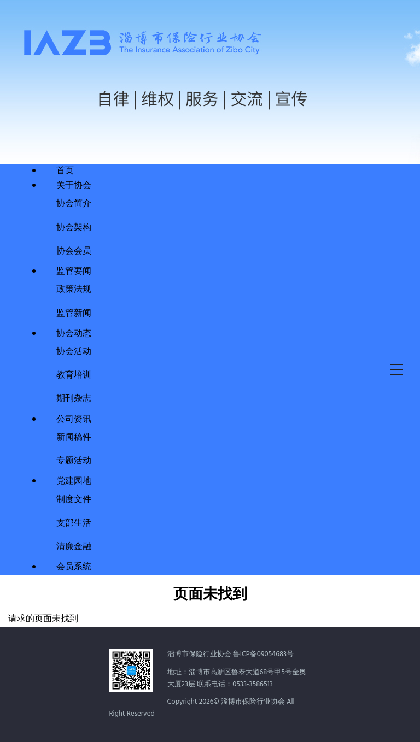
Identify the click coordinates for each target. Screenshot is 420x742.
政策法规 (73, 288)
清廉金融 (73, 545)
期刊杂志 (73, 397)
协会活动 (73, 350)
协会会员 (73, 250)
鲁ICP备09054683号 (263, 654)
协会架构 (73, 226)
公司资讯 (73, 420)
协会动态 (73, 334)
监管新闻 (73, 312)
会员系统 (73, 567)
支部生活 (73, 522)
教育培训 (73, 374)
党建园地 (73, 481)
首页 (65, 171)
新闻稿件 (73, 436)
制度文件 (73, 498)
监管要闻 (73, 271)
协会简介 (73, 202)
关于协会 (73, 186)
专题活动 (73, 460)
